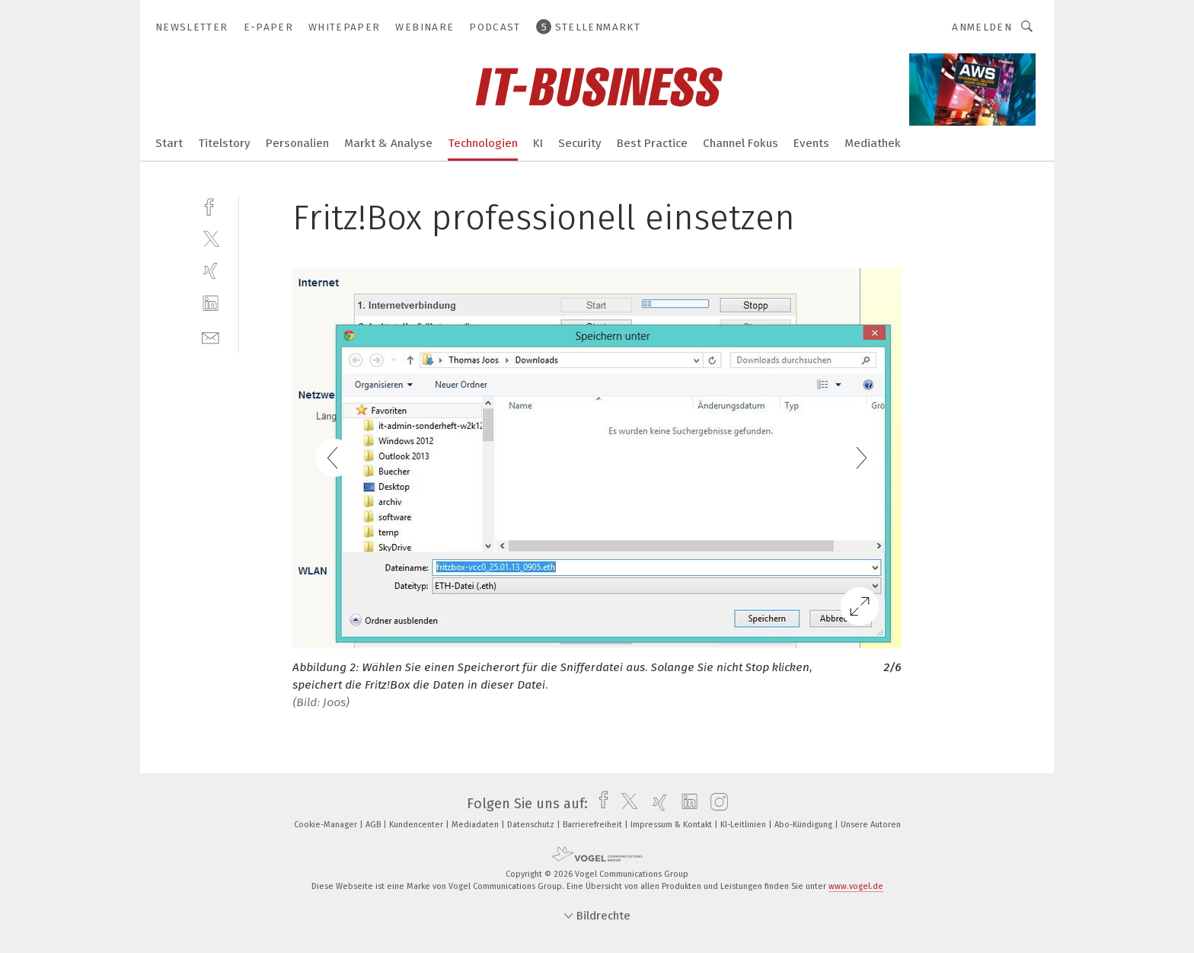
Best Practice (652, 143)
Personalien (297, 143)
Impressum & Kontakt (672, 825)
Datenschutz (532, 825)
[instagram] (715, 803)
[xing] (210, 270)
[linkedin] (210, 303)
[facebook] (210, 205)
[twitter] (210, 238)
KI (538, 143)
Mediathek (872, 143)
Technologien (483, 143)
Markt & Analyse (388, 143)
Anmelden (982, 27)
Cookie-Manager (326, 825)
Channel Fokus (740, 143)
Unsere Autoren (871, 825)
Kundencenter (417, 825)
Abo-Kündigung (804, 825)
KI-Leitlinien (744, 825)
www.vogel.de (855, 886)
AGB (374, 825)
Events (811, 143)
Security (580, 143)
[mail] (210, 336)
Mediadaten (476, 825)
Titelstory (224, 143)
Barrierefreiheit (593, 825)
